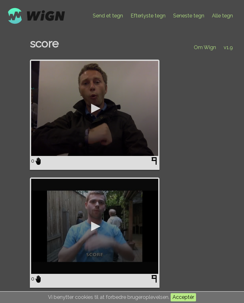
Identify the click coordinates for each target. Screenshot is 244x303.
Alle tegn (222, 16)
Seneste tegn (188, 16)
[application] (94, 108)
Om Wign (205, 47)
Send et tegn (108, 16)
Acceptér (183, 297)
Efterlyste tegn (148, 16)
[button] (95, 108)
